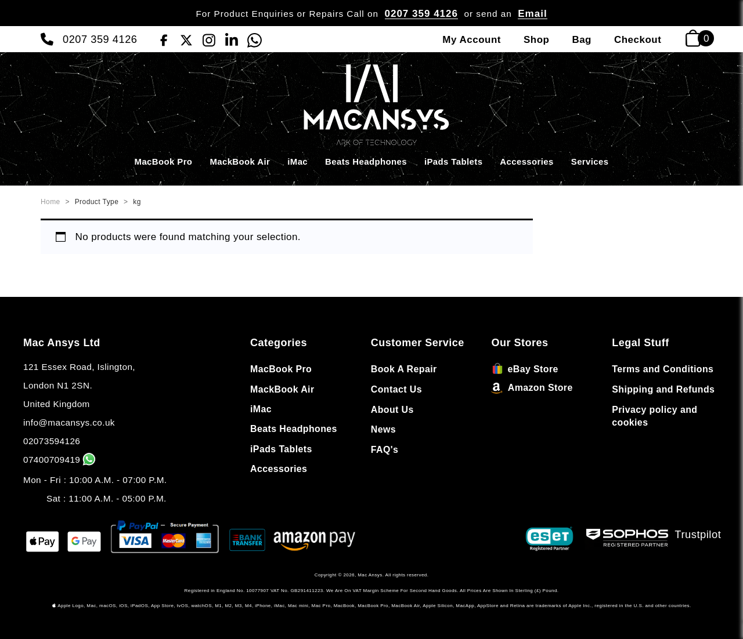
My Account (471, 39)
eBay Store (525, 369)
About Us (392, 410)
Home (50, 202)
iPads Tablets (453, 161)
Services (590, 161)
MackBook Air (240, 161)
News (383, 429)
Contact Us (396, 389)
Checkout (637, 39)
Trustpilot (698, 534)
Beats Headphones (366, 161)
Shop (536, 39)
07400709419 (60, 459)
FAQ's (384, 450)
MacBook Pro (164, 161)
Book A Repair (404, 369)
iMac (297, 161)
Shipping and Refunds (663, 389)
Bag (581, 39)
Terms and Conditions (662, 369)
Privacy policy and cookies (654, 416)
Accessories (526, 161)
